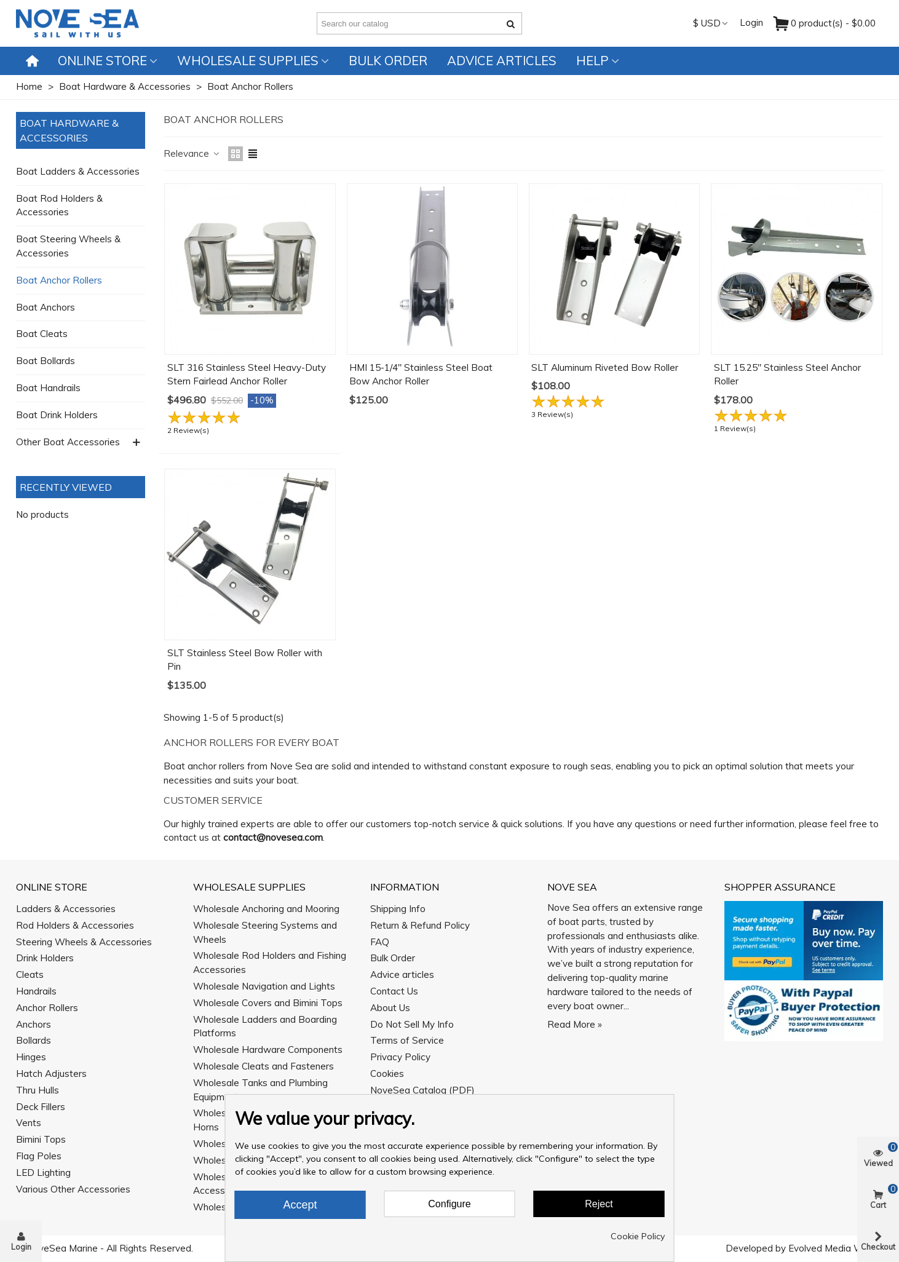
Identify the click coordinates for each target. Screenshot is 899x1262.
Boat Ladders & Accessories (78, 171)
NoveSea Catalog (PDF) (422, 1090)
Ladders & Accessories (66, 909)
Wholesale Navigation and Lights (264, 986)
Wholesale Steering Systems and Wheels (265, 932)
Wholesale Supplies (248, 60)
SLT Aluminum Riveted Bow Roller (604, 367)
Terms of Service (407, 1040)
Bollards (33, 1040)
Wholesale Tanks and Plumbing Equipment (260, 1090)
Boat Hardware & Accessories (69, 130)
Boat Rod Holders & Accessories (59, 205)
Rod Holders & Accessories (75, 925)
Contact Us (394, 991)
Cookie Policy (638, 1236)
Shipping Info (398, 909)
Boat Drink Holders (57, 415)
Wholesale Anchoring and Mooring (266, 909)
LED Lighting (43, 1172)
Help (592, 60)
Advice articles (501, 60)
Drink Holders (45, 958)
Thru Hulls (37, 1090)
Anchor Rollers (47, 1008)
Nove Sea (572, 887)
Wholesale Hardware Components (268, 1049)
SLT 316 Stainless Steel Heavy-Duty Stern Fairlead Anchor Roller (246, 374)
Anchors (33, 1024)
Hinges (31, 1057)
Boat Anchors (45, 307)
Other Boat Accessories (68, 442)
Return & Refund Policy (420, 925)
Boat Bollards (45, 361)
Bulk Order (388, 60)
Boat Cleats (42, 333)
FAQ (379, 942)
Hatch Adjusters (51, 1073)
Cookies (387, 1073)
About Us (390, 1008)
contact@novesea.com (273, 837)
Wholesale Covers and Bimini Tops (268, 1003)
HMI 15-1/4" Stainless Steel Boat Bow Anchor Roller (421, 374)
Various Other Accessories (73, 1189)
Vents (28, 1123)
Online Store (102, 60)
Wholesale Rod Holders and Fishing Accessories (269, 962)
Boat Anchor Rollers (59, 280)
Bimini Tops (41, 1139)
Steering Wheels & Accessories (84, 942)
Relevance (192, 153)
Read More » (574, 1024)
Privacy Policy (400, 1057)
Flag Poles (38, 1156)
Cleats (30, 974)
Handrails (36, 991)
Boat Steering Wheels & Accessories (68, 246)
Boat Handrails (48, 388)
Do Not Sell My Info (412, 1024)
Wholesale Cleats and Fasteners (263, 1066)
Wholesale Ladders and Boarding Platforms (265, 1026)
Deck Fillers (40, 1107)
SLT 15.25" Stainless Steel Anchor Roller (787, 374)
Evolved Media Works (834, 1248)
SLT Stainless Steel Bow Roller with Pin (244, 660)
